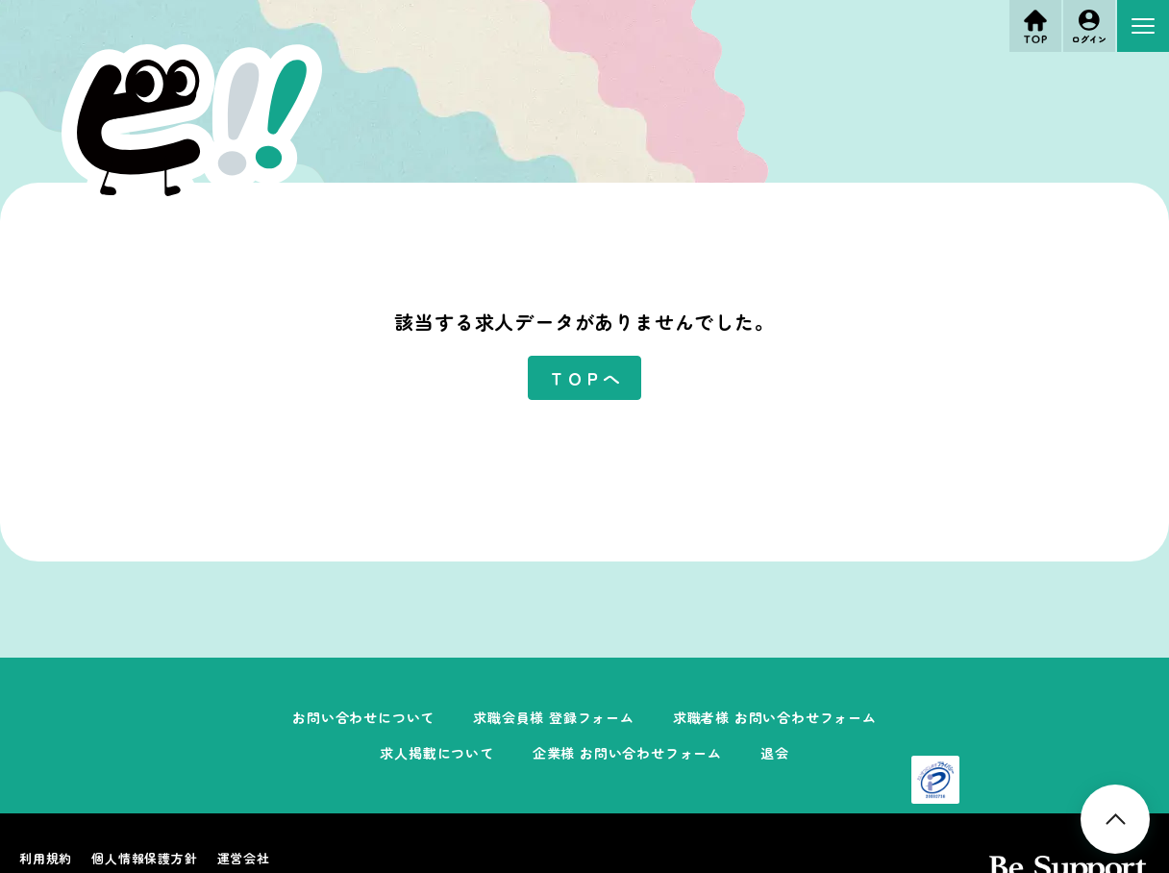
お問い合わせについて (363, 717)
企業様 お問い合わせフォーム (627, 752)
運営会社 (243, 858)
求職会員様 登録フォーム (553, 717)
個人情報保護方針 (144, 858)
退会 (774, 752)
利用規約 (45, 858)
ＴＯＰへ (584, 377)
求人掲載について (436, 752)
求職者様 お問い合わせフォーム (775, 717)
